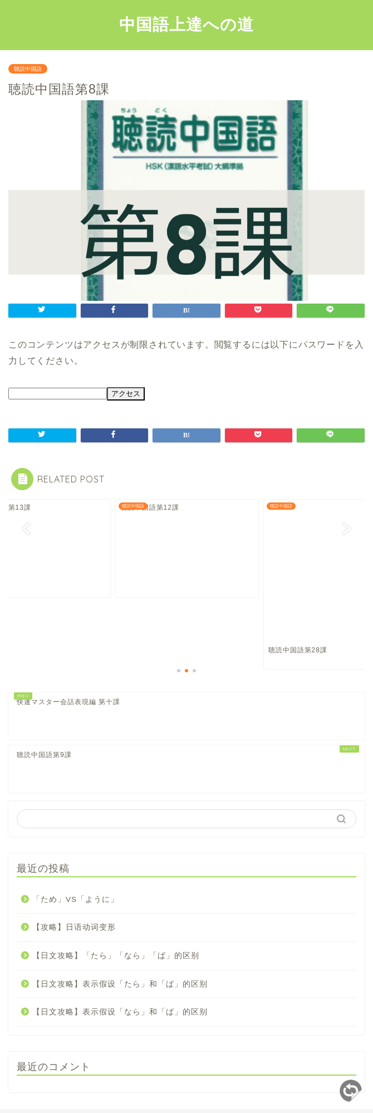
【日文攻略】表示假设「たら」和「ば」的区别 (120, 923)
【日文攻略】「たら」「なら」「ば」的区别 (115, 895)
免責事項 (214, 1086)
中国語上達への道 (186, 24)
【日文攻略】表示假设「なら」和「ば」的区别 (120, 951)
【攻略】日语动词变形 (74, 867)
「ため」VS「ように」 (75, 838)
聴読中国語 (28, 69)
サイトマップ (164, 1086)
